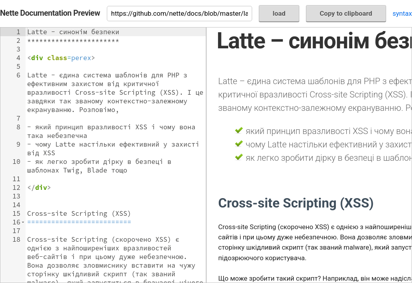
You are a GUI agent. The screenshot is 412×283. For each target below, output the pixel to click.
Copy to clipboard (346, 13)
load (279, 13)
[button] (23, 222)
